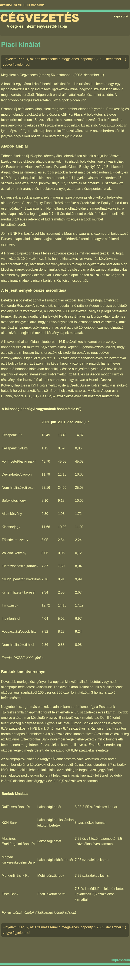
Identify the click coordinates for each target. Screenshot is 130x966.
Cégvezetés (39, 18)
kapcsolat (121, 16)
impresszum (120, 960)
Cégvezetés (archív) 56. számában (46, 75)
